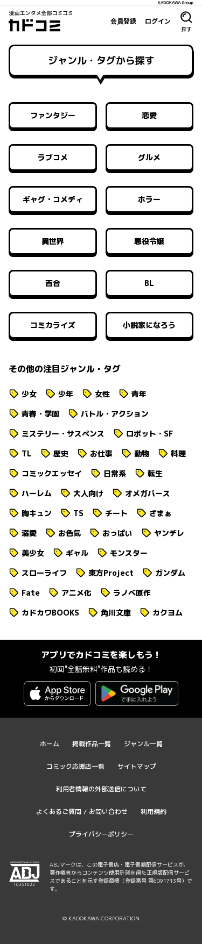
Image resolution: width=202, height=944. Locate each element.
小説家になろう (149, 325)
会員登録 (123, 21)
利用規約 (153, 811)
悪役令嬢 (149, 241)
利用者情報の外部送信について (101, 788)
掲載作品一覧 (91, 743)
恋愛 (149, 115)
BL (149, 283)
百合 (52, 283)
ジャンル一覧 (143, 743)
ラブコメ (53, 157)
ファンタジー (52, 115)
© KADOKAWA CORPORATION (101, 918)
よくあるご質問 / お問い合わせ (82, 811)
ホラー (149, 199)
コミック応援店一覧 (75, 766)
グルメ (149, 157)
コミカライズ (52, 325)
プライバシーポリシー (101, 834)
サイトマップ (136, 766)
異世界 (52, 241)
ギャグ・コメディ (53, 199)
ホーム (49, 743)
